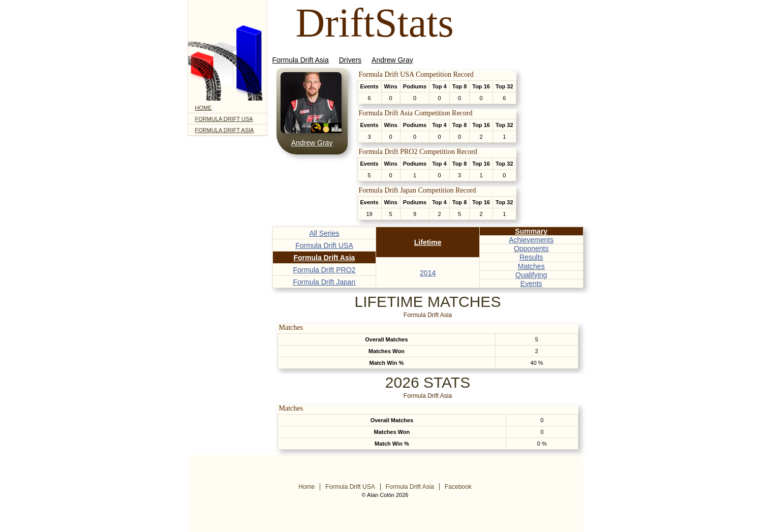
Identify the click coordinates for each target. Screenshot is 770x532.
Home (203, 108)
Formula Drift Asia (224, 130)
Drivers (350, 60)
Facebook (458, 486)
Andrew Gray (392, 60)
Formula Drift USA (224, 119)
